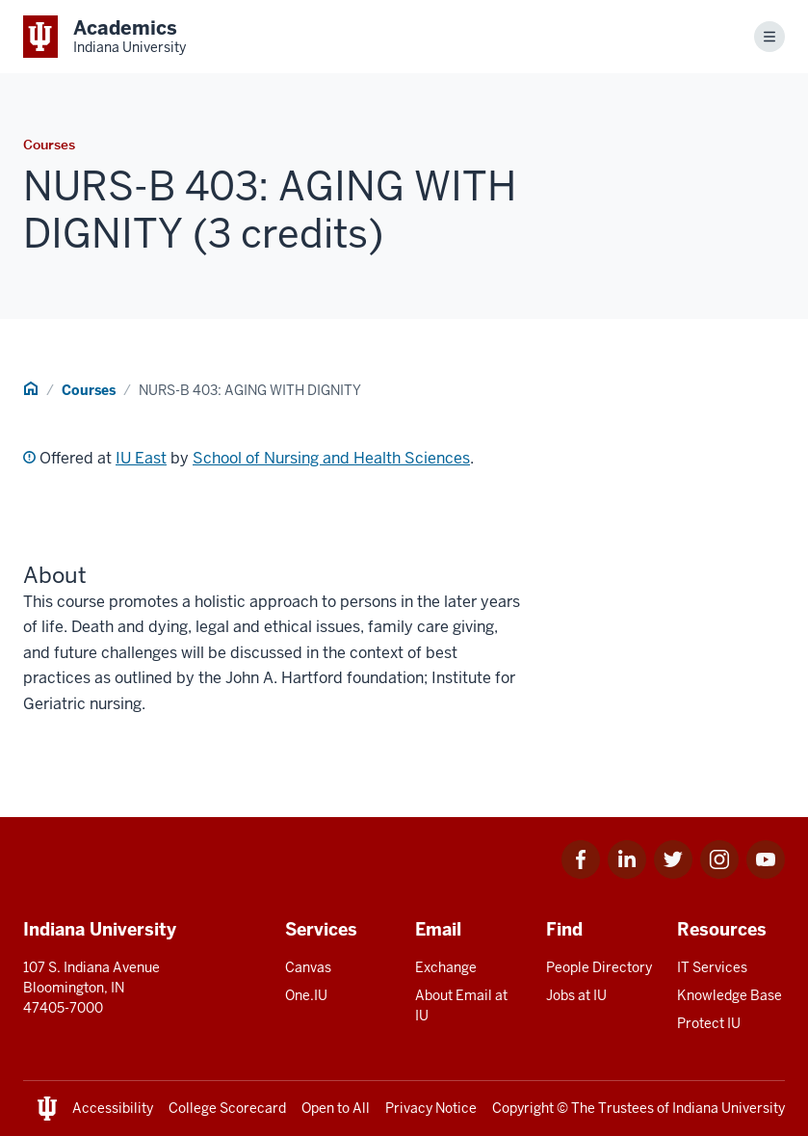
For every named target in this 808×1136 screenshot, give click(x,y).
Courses (89, 390)
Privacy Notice (431, 1108)
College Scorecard (227, 1108)
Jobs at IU (576, 995)
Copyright (523, 1108)
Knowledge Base (729, 995)
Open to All (335, 1108)
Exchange (446, 967)
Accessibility (112, 1108)
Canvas (308, 967)
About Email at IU (461, 1005)
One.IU (306, 995)
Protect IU (709, 1023)
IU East (141, 458)
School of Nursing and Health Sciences (331, 458)
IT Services (712, 967)
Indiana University (728, 1108)
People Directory (599, 967)
